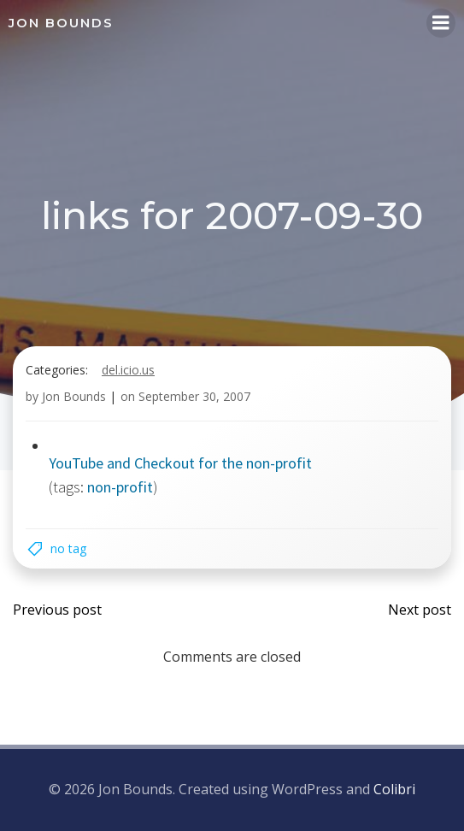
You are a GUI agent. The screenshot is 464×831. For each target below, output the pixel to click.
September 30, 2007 (194, 396)
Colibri (394, 789)
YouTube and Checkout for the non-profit (180, 463)
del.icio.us (128, 370)
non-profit (120, 487)
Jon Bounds (74, 396)
